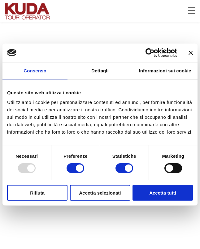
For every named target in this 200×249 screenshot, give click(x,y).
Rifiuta (37, 192)
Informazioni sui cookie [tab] (165, 70)
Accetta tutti (162, 192)
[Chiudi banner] (191, 52)
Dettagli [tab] (100, 70)
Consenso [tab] (35, 70)
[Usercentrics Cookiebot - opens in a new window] (150, 52)
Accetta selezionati (100, 192)
